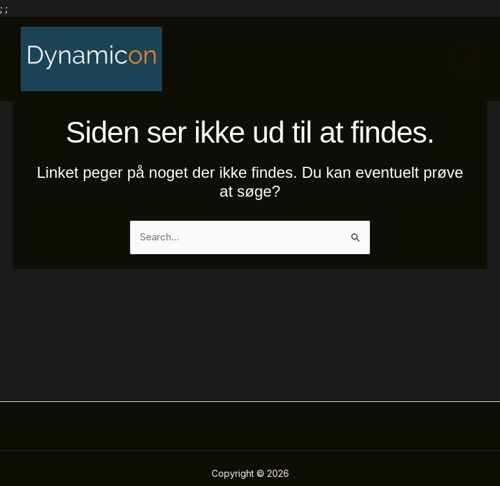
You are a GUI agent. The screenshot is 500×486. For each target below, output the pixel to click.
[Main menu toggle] (467, 59)
